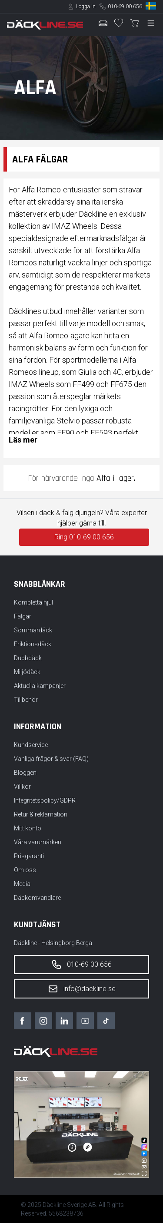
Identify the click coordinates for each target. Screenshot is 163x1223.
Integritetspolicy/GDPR (45, 800)
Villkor (22, 786)
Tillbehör (26, 699)
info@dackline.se (82, 989)
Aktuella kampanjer (40, 685)
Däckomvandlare (37, 897)
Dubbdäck (28, 657)
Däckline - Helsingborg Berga (53, 942)
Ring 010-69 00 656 (84, 537)
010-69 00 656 (125, 6)
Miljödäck (27, 671)
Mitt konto (27, 828)
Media (22, 883)
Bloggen (25, 772)
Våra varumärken (37, 842)
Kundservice (31, 744)
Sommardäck (33, 630)
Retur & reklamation (40, 814)
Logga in (86, 6)
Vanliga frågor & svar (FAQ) (51, 758)
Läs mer (23, 439)
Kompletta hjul (33, 602)
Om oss (25, 869)
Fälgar (22, 616)
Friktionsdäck (32, 644)
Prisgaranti (29, 856)
